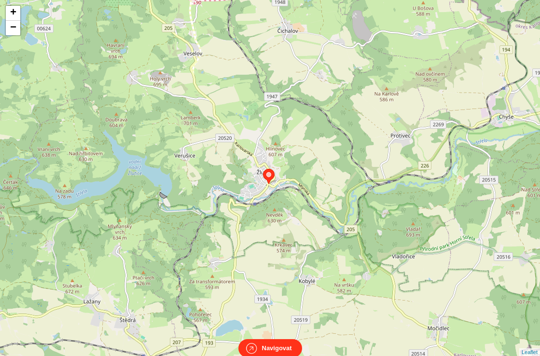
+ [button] (13, 13)
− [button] (13, 28)
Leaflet (530, 343)
